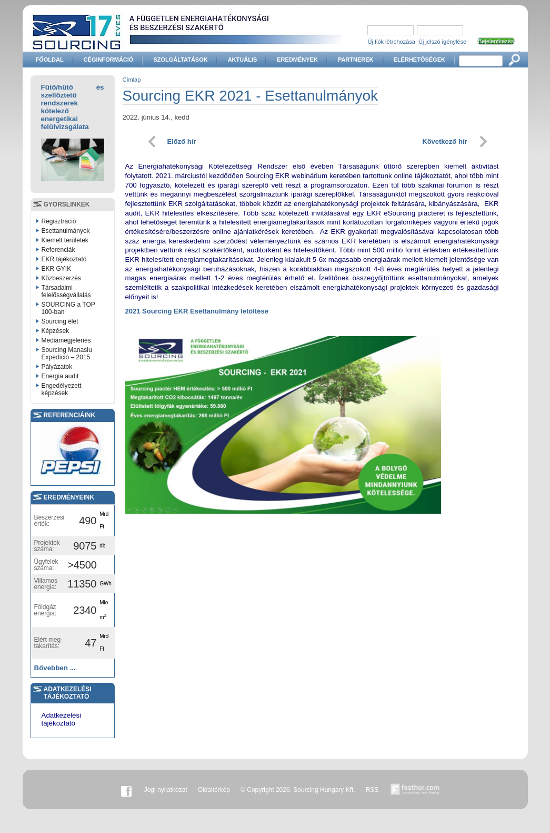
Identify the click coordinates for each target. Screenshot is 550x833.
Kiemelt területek (65, 240)
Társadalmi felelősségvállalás (66, 291)
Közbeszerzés (61, 278)
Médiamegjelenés (66, 340)
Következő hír (444, 141)
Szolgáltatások (180, 59)
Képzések (55, 331)
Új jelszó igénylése (442, 41)
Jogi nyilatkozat (165, 789)
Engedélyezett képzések (62, 389)
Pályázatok (57, 366)
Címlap (132, 79)
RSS (372, 789)
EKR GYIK (57, 268)
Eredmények (297, 59)
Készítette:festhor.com (415, 789)
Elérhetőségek (419, 59)
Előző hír (181, 141)
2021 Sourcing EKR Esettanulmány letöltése (196, 311)
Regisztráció (59, 221)
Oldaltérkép (214, 789)
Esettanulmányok (66, 230)
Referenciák (58, 249)
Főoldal (50, 59)
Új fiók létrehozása (392, 41)
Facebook (126, 789)
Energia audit (60, 376)
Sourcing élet (60, 321)
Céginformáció (109, 59)
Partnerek (356, 59)
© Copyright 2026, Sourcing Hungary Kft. (298, 789)
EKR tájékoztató (64, 259)
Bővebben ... (55, 668)
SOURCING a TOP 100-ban (68, 308)
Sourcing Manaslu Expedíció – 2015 (67, 353)
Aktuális (242, 59)
